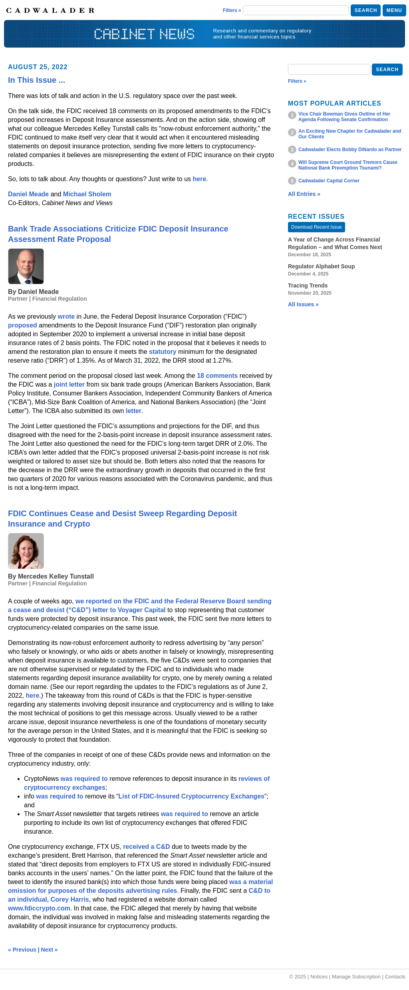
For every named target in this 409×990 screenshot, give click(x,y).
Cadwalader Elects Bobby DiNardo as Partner (350, 149)
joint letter (69, 384)
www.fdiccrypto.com (39, 908)
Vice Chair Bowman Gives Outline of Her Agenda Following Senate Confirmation (344, 116)
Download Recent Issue (316, 227)
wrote (66, 316)
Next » (49, 949)
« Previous (22, 949)
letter (133, 410)
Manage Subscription (356, 977)
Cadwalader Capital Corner (328, 181)
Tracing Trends (308, 285)
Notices (319, 977)
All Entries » (304, 194)
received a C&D (146, 846)
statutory (162, 351)
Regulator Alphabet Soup (321, 266)
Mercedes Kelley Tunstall (56, 576)
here (199, 179)
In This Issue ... (36, 80)
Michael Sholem (87, 194)
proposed (23, 325)
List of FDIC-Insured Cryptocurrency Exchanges (191, 796)
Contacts (395, 977)
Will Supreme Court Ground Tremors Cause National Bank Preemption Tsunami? (347, 165)
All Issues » (303, 304)
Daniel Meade (28, 194)
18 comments (217, 375)
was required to (84, 778)
